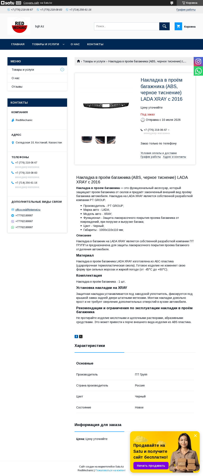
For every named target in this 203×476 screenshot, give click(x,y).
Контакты (95, 44)
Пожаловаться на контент (110, 470)
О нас (75, 44)
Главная (17, 44)
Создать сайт (31, 2)
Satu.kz (119, 466)
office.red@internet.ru (27, 209)
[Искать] (164, 26)
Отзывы (17, 86)
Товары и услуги (45, 44)
